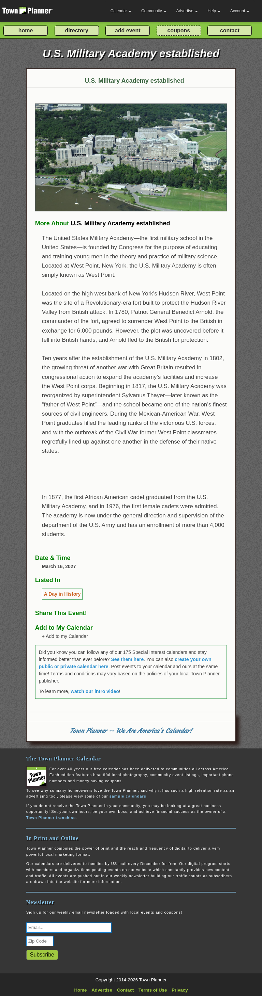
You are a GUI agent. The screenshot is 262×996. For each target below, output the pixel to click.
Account (239, 11)
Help (213, 11)
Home (80, 990)
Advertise (187, 11)
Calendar (121, 11)
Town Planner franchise (51, 818)
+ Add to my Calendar (65, 636)
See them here (127, 659)
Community (153, 11)
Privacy (180, 990)
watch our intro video (95, 691)
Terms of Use (153, 990)
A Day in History (62, 594)
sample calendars (128, 796)
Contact (125, 990)
